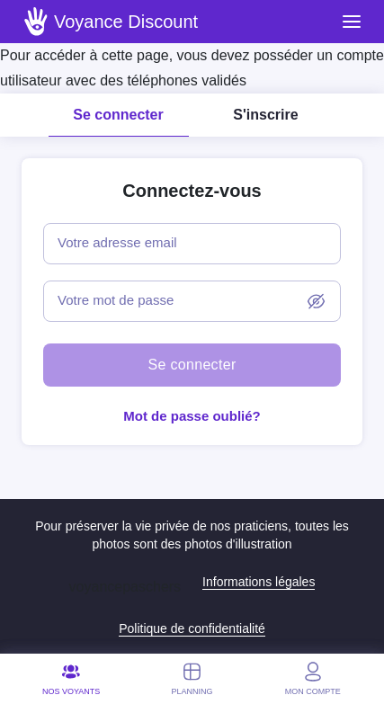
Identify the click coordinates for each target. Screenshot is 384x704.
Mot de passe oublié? (192, 415)
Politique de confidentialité (192, 628)
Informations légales (258, 582)
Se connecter (118, 114)
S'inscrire (265, 114)
